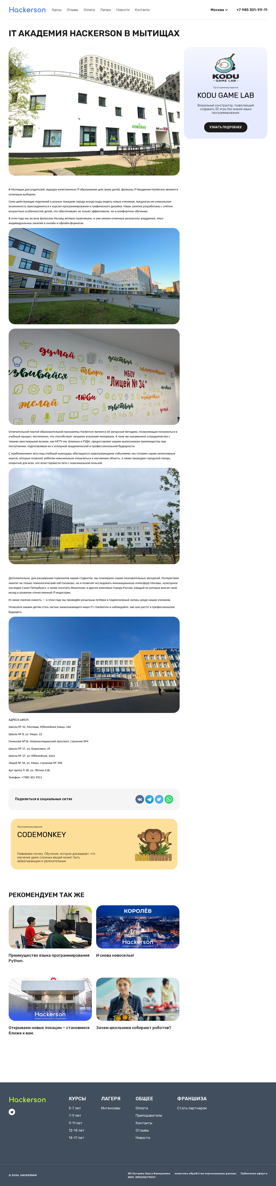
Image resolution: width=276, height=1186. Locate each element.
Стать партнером (192, 1108)
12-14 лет (77, 1130)
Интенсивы (110, 1108)
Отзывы (72, 10)
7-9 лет (75, 1115)
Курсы (56, 10)
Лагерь (105, 10)
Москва (217, 10)
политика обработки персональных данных (205, 1173)
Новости (123, 10)
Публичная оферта (254, 1173)
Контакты (142, 10)
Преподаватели (149, 1115)
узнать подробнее (226, 127)
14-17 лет (76, 1138)
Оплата (89, 10)
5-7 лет (75, 1108)
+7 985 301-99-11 (252, 10)
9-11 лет (75, 1123)
